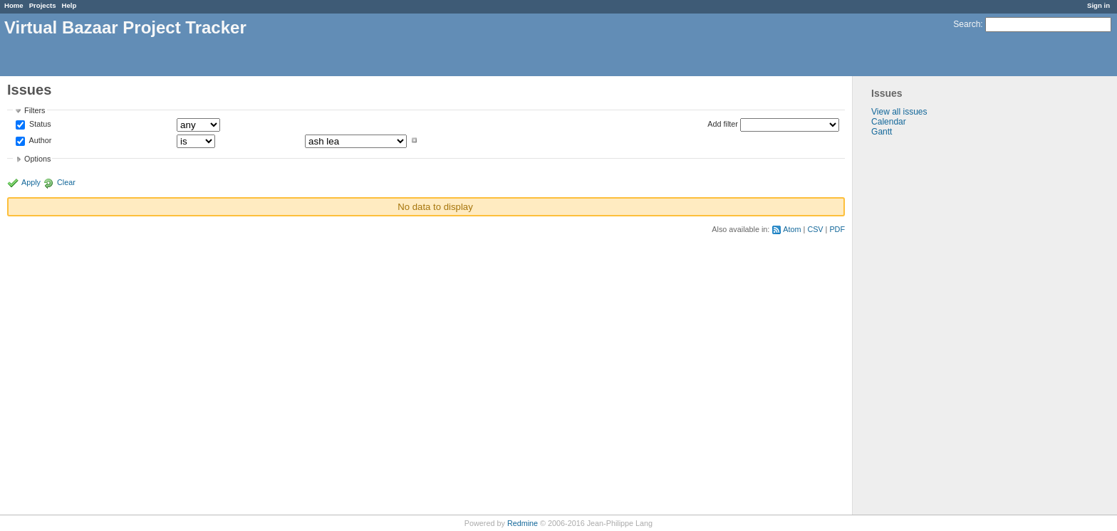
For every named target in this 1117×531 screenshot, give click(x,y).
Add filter (722, 124)
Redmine (522, 523)
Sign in (1098, 5)
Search (966, 24)
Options (37, 158)
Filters (34, 110)
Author (39, 140)
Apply (31, 182)
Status (39, 124)
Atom (792, 229)
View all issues (899, 112)
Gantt (881, 132)
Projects (42, 5)
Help (69, 5)
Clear (66, 182)
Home (14, 5)
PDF (837, 229)
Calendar (888, 122)
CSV (815, 229)
